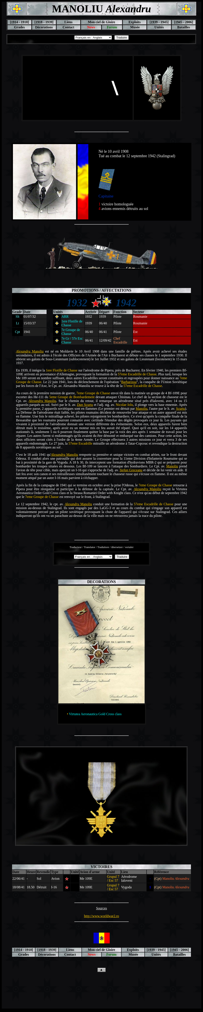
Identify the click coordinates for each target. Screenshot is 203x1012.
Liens (68, 22)
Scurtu (85, 405)
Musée (134, 27)
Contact (68, 27)
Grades (19, 27)
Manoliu (30, 351)
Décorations (44, 27)
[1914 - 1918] (19, 22)
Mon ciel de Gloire (101, 22)
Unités (159, 27)
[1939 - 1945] (159, 22)
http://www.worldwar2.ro (101, 916)
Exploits (134, 22)
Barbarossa (128, 382)
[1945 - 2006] (183, 22)
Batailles (183, 27)
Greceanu (131, 470)
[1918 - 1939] (43, 22)
